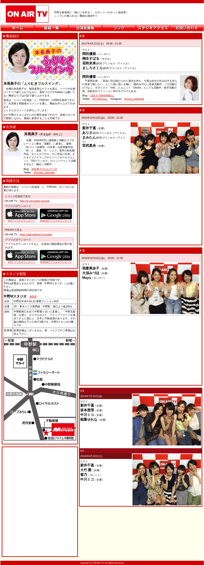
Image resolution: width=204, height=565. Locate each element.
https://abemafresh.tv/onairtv (36, 234)
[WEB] (33, 296)
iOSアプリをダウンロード (21, 262)
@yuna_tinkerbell (134, 99)
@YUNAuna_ (100, 99)
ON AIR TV (102, 15)
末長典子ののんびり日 (44, 169)
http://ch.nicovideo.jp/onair (35, 201)
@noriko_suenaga (44, 172)
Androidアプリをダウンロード (56, 262)
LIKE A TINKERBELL (102, 95)
